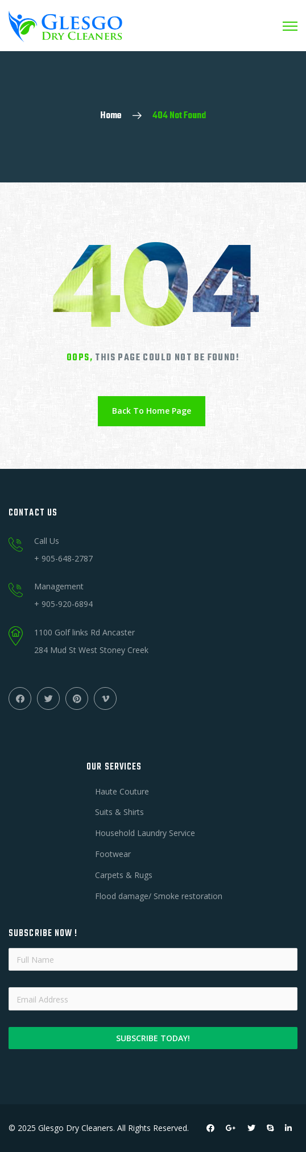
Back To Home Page (151, 410)
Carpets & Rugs (123, 875)
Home (111, 116)
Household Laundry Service (145, 832)
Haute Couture (122, 791)
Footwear (113, 854)
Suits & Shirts (119, 811)
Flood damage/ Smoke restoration (158, 896)
